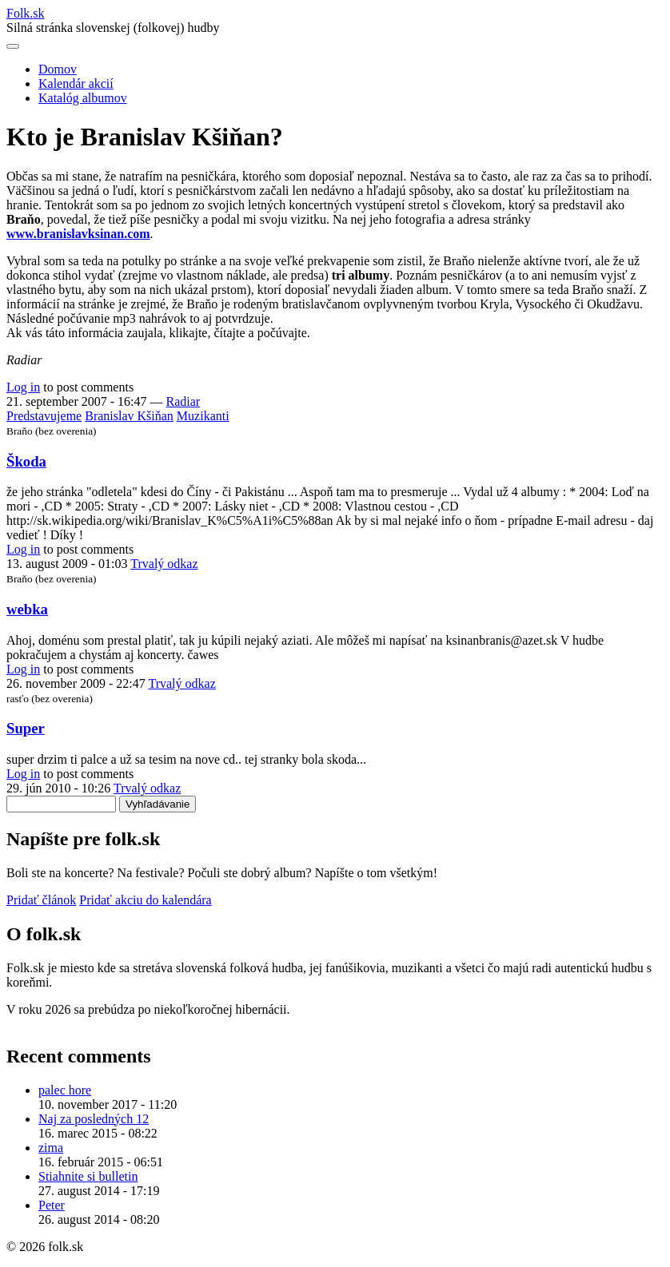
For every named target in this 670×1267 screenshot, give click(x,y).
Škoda (26, 461)
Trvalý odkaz (163, 563)
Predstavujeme (44, 416)
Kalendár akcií (76, 83)
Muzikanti (203, 416)
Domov (57, 69)
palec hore (64, 1090)
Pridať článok (41, 900)
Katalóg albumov (82, 98)
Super (25, 728)
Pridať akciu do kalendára (145, 900)
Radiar (183, 401)
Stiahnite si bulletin (88, 1176)
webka (27, 609)
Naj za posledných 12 (93, 1119)
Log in (23, 387)
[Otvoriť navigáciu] (12, 46)
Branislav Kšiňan (129, 416)
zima (50, 1147)
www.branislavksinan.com (78, 233)
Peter (51, 1205)
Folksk (25, 13)
